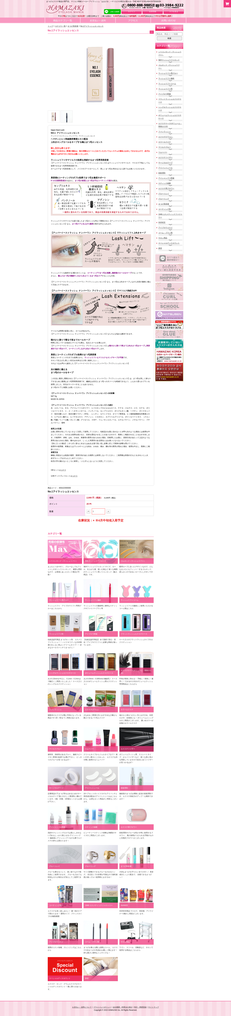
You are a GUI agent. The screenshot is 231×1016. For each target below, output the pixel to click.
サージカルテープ (165, 163)
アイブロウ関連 (164, 94)
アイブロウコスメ (165, 228)
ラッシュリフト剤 (165, 89)
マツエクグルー (164, 147)
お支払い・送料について (82, 1007)
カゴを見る (173, 11)
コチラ (63, 470)
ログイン (131, 11)
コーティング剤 (164, 209)
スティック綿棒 (164, 183)
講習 (160, 248)
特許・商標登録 (140, 1007)
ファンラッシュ (164, 132)
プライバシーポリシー (102, 1007)
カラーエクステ (164, 142)
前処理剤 (161, 173)
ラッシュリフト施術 (166, 78)
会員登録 (152, 11)
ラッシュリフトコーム (167, 84)
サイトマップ (153, 1007)
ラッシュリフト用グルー (168, 73)
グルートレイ (163, 194)
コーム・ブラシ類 (165, 233)
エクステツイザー (165, 157)
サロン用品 (162, 238)
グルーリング (163, 199)
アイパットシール (165, 168)
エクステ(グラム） (165, 137)
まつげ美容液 (163, 204)
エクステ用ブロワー (166, 188)
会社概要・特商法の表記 (122, 1007)
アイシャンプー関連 (166, 178)
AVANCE (161, 222)
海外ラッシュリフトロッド (169, 60)
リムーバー (162, 152)
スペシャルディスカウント (169, 243)
